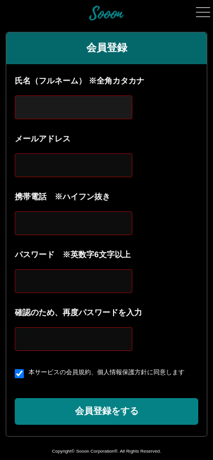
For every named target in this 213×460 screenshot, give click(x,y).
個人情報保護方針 (122, 372)
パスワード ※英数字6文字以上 (73, 254)
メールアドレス (42, 138)
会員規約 (78, 372)
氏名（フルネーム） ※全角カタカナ (79, 80)
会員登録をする (107, 411)
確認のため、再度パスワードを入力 (78, 312)
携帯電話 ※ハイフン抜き (62, 196)
